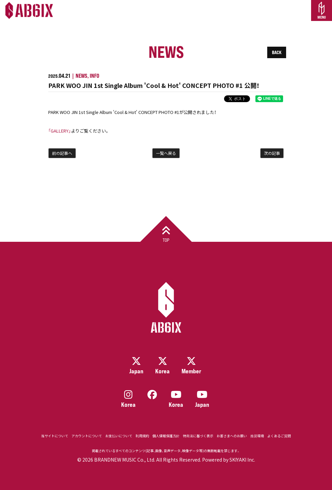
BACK (276, 52)
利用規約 (142, 436)
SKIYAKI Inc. (242, 459)
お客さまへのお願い (232, 436)
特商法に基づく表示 (198, 436)
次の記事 (272, 153)
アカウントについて (87, 436)
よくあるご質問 (279, 436)
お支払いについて (118, 436)
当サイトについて (54, 436)
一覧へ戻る (166, 153)
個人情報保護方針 (166, 436)
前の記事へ (62, 153)
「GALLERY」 (59, 130)
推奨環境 (257, 436)
